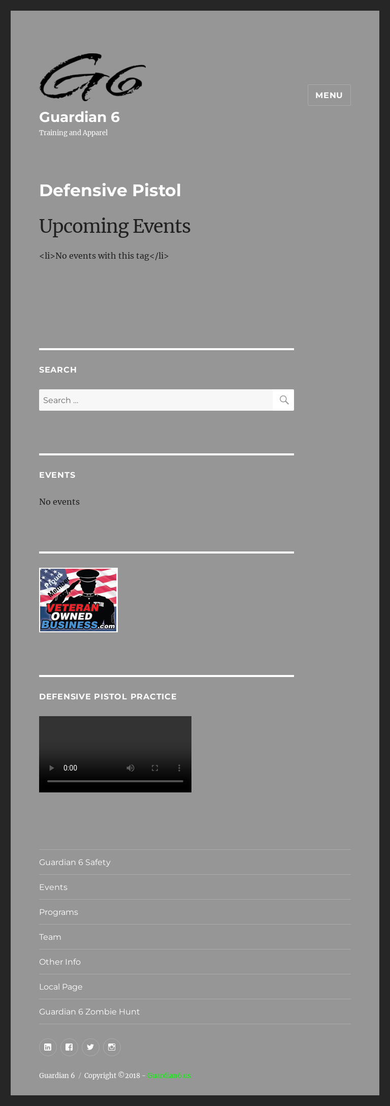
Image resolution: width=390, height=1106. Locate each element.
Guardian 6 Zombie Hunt (89, 1012)
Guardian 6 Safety (75, 862)
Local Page (61, 987)
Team (50, 937)
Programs (58, 912)
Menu (329, 95)
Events (53, 887)
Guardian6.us (169, 1075)
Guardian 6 (79, 117)
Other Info (60, 962)
